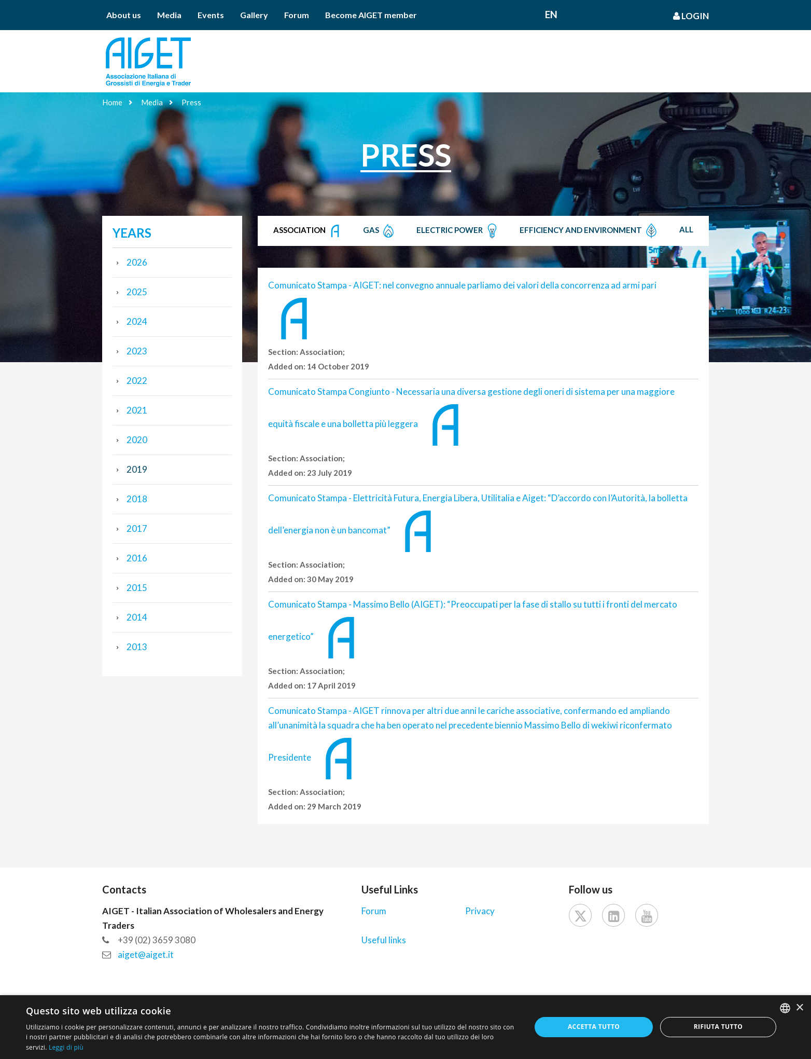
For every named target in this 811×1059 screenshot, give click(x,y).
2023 (137, 351)
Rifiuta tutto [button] (718, 1026)
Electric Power (458, 231)
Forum (296, 15)
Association (308, 231)
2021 (137, 410)
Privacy (480, 910)
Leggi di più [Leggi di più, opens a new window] (66, 1047)
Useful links (383, 939)
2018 (137, 498)
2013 (137, 646)
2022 (137, 380)
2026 (137, 262)
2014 (137, 617)
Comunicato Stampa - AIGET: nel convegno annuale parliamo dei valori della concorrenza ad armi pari (462, 285)
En (551, 14)
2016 (137, 558)
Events (211, 15)
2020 (137, 439)
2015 (137, 587)
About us (123, 15)
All (686, 229)
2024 (137, 321)
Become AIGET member (371, 15)
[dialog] (405, 1027)
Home (112, 102)
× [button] (799, 1008)
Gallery (254, 15)
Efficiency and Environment (589, 231)
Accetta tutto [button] (594, 1026)
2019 (137, 469)
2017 (137, 528)
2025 (137, 291)
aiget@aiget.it (146, 954)
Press (191, 102)
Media (169, 15)
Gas (379, 231)
